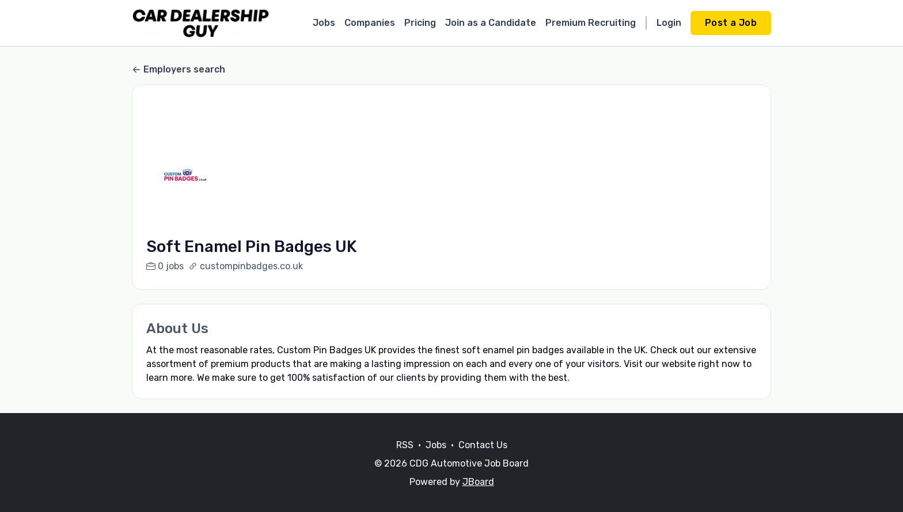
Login (669, 22)
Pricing (420, 22)
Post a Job (731, 22)
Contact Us (482, 458)
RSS (404, 458)
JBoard (478, 495)
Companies (369, 22)
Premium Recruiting (590, 22)
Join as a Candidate (490, 22)
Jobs (324, 22)
